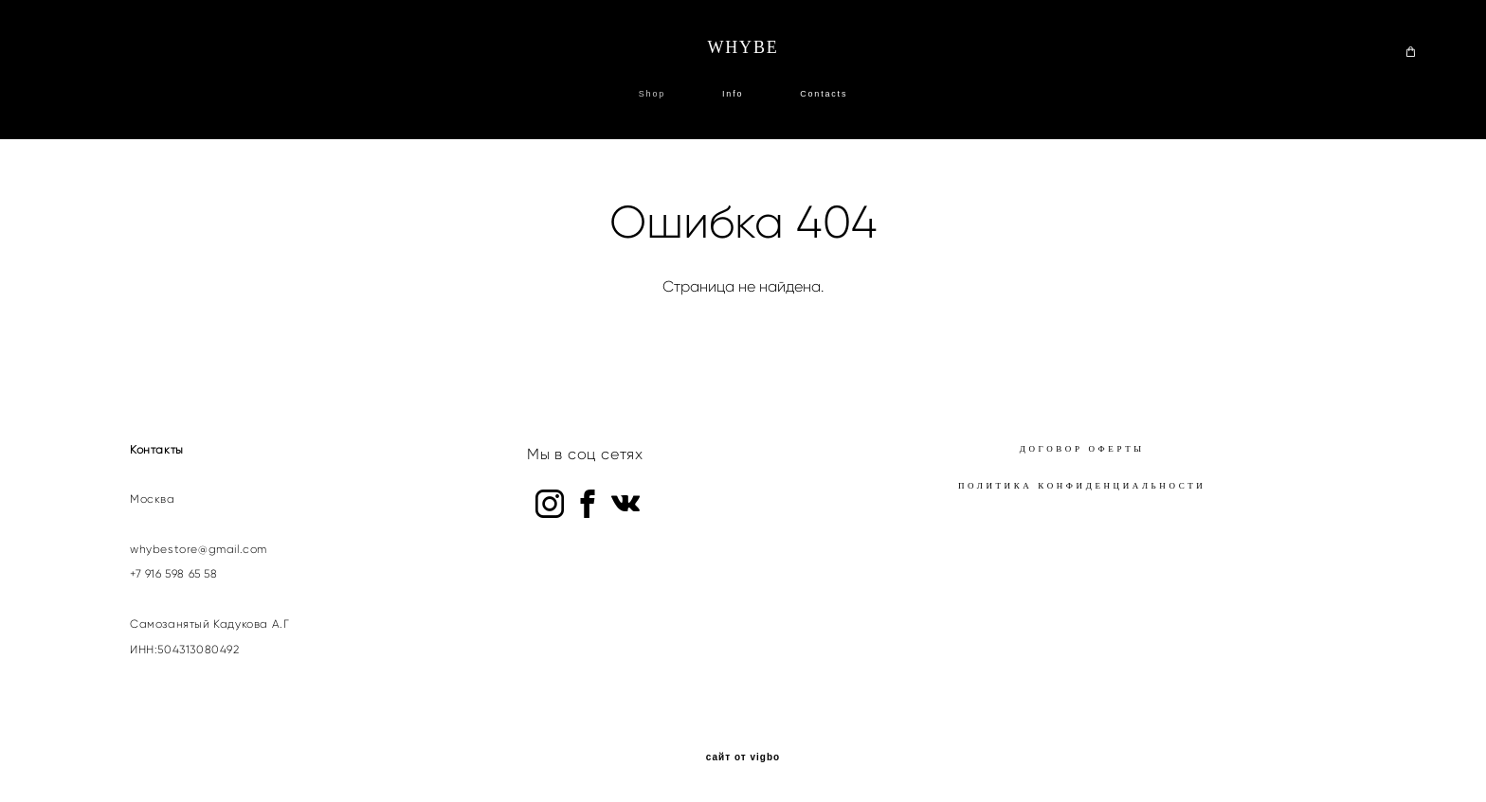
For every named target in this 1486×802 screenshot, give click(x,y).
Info (732, 93)
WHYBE (743, 47)
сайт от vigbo (743, 757)
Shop (652, 93)
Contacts (823, 93)
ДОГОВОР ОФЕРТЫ (1082, 449)
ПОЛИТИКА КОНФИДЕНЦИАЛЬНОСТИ (1082, 485)
